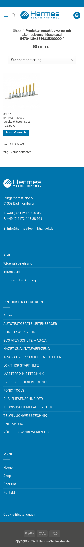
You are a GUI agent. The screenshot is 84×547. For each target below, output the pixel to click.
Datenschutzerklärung (19, 280)
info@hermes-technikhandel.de (30, 228)
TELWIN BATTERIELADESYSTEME (28, 407)
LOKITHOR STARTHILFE (21, 365)
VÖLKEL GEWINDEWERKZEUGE (27, 432)
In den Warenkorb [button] (16, 132)
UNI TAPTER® (14, 424)
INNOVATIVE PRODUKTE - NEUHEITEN (32, 357)
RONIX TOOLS (13, 391)
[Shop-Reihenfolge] (42, 60)
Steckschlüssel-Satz (16, 121)
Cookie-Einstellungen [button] (19, 515)
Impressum (11, 272)
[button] (6, 15)
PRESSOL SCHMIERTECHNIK (25, 382)
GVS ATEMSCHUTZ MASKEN (25, 340)
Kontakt (9, 493)
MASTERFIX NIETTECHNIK (23, 374)
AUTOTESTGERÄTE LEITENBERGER (30, 324)
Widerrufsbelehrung (17, 263)
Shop (17, 31)
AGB (6, 255)
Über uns (10, 484)
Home (8, 468)
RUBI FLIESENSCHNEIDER (23, 399)
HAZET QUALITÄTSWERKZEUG (26, 349)
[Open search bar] (13, 15)
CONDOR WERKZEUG (19, 332)
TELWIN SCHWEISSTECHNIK (25, 416)
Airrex (7, 315)
